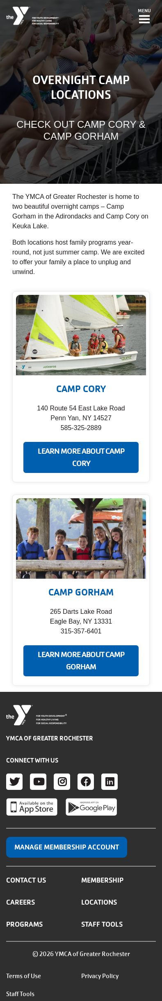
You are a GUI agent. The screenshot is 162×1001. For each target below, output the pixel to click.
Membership (102, 880)
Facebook (85, 781)
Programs (24, 924)
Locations (99, 902)
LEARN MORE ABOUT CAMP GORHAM (81, 661)
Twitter (14, 781)
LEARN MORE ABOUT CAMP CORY (81, 457)
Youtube (38, 781)
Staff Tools (102, 924)
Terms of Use (23, 976)
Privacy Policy (100, 976)
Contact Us (26, 880)
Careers (20, 902)
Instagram (62, 781)
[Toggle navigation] (144, 17)
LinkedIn (109, 781)
